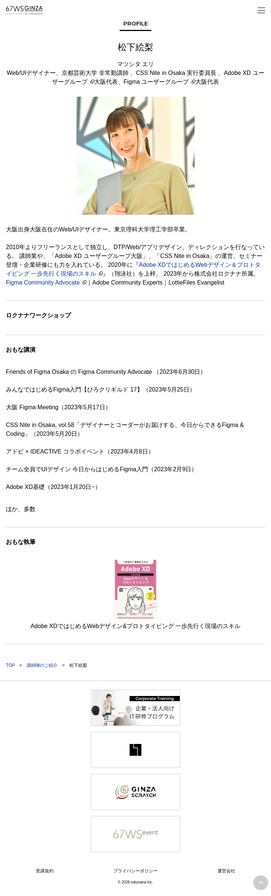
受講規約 (45, 870)
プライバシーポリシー (135, 870)
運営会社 (226, 870)
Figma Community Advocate (43, 282)
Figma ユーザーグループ (156, 82)
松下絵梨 (78, 665)
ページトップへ (260, 882)
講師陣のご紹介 (42, 665)
